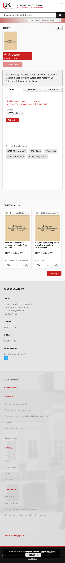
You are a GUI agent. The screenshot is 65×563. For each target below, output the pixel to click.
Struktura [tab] (53, 90)
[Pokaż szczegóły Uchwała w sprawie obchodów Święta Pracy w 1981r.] (26, 265)
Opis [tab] (12, 90)
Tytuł (7, 455)
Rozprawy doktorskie (14, 428)
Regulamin (9, 496)
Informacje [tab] (32, 90)
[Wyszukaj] (60, 15)
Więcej (54, 273)
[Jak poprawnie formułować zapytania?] (59, 20)
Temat (8, 473)
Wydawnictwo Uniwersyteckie (18, 410)
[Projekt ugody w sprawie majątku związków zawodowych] (47, 226)
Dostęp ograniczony (11, 56)
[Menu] (61, 2)
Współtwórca (10, 467)
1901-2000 (36, 151)
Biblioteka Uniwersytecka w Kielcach (21, 509)
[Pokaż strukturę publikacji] (17, 213)
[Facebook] (6, 358)
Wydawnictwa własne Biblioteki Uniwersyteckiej (26, 416)
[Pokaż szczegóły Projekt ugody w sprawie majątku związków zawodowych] (56, 265)
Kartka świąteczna (37, 156)
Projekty (8, 422)
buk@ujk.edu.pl (11, 340)
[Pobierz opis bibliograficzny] (8, 265)
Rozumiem (33, 555)
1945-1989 (51, 151)
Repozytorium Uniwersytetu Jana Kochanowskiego (27, 515)
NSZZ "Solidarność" (15, 113)
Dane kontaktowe (13, 502)
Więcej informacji (48, 551)
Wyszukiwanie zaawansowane (42, 20)
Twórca (8, 461)
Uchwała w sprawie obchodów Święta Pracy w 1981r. (16, 244)
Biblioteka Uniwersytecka (16, 404)
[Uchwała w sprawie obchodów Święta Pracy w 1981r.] (17, 226)
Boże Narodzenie (15, 156)
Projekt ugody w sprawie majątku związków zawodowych (47, 244)
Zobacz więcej (11, 438)
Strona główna (11, 387)
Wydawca (9, 479)
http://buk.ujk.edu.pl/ (15, 354)
